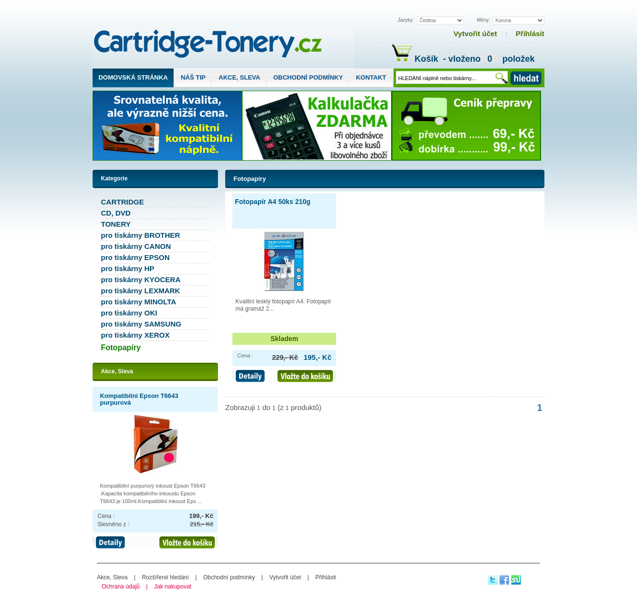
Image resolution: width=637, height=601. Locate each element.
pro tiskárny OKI (129, 313)
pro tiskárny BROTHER (140, 235)
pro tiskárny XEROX (135, 335)
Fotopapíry (249, 178)
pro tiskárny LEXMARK (140, 291)
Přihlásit (530, 33)
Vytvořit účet (475, 33)
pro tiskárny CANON (136, 246)
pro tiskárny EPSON (135, 257)
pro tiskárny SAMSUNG (141, 324)
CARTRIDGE (122, 202)
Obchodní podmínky (308, 77)
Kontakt (371, 77)
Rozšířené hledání (165, 577)
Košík (416, 59)
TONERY (116, 224)
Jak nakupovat (172, 586)
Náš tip (193, 77)
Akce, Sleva (239, 77)
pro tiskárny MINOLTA (138, 302)
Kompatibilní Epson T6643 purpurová (139, 399)
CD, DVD (116, 213)
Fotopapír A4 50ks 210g (273, 201)
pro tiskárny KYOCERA (140, 279)
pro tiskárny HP (127, 268)
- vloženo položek (488, 60)
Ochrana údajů (121, 586)
